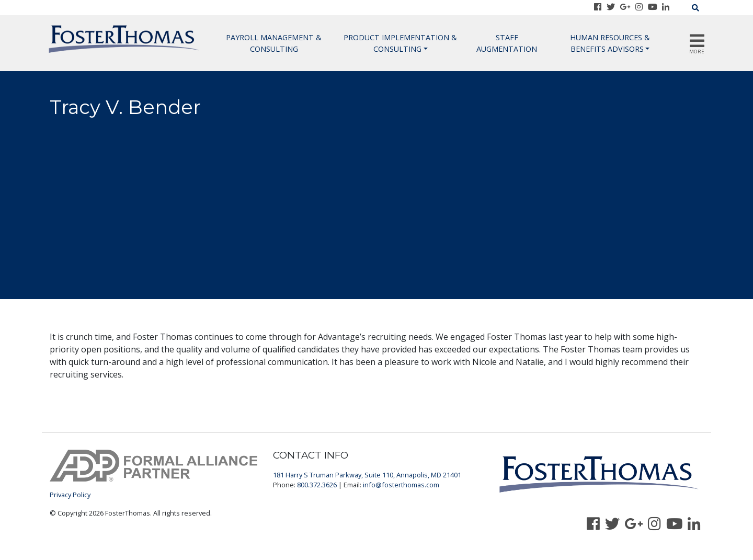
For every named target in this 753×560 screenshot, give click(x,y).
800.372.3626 (317, 484)
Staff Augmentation (506, 43)
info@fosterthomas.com (401, 484)
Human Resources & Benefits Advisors (610, 43)
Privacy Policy (70, 494)
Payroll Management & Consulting (274, 43)
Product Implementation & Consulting (400, 43)
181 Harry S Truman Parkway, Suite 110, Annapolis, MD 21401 (367, 474)
